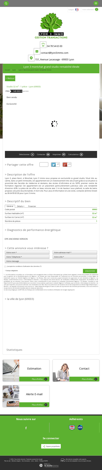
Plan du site (7, 461)
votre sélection (88, 10)
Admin (36, 461)
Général (10, 206)
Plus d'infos (39, 379)
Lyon (14, 70)
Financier (32, 206)
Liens (32, 461)
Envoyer (90, 271)
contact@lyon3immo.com (54, 52)
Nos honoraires (26, 461)
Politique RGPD (43, 461)
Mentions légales (16, 461)
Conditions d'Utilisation (54, 290)
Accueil (7, 70)
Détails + (20, 206)
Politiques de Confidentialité (35, 290)
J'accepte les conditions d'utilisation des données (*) (24, 266)
